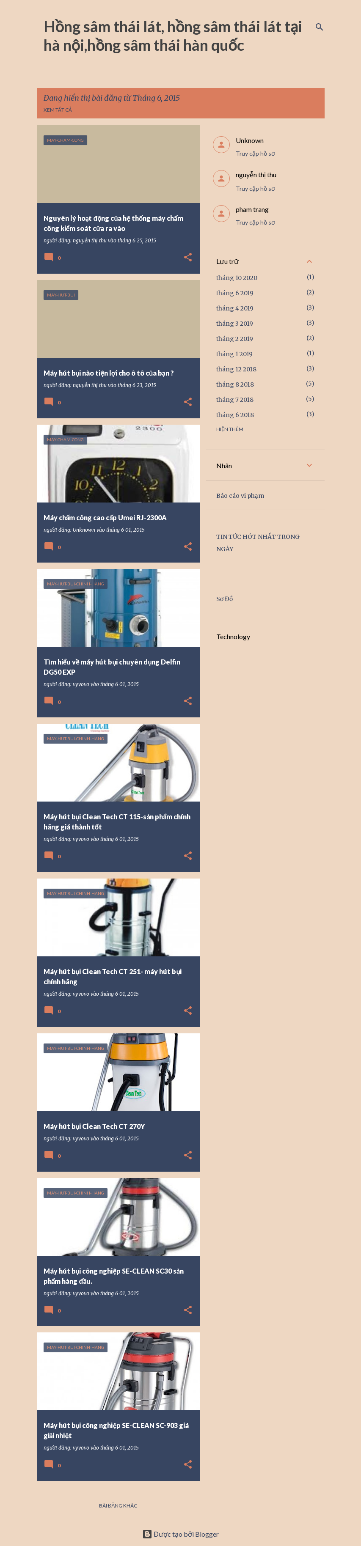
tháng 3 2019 (234, 323)
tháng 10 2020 (236, 278)
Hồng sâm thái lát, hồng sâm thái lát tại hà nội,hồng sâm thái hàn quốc (173, 35)
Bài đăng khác (118, 1505)
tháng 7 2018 (235, 400)
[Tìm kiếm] (319, 27)
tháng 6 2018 (235, 415)
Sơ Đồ (224, 599)
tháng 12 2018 (236, 369)
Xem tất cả (58, 110)
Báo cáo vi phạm (240, 496)
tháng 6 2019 (235, 293)
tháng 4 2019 (235, 308)
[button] (188, 258)
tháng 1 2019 (234, 354)
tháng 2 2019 (234, 339)
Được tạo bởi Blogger (180, 1534)
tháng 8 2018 (235, 384)
